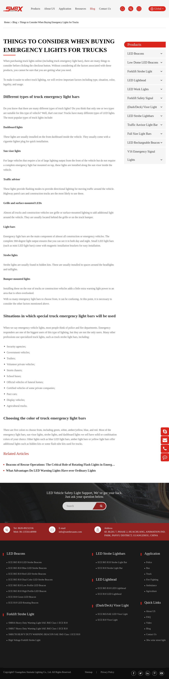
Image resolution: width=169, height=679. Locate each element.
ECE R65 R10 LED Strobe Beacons (24, 562)
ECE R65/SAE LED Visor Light (112, 614)
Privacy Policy (107, 672)
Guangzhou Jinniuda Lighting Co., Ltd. (33, 672)
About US (49, 8)
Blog (92, 8)
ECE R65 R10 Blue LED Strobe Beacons (27, 568)
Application (65, 8)
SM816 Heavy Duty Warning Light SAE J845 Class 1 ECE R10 (37, 623)
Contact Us (105, 8)
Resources (80, 8)
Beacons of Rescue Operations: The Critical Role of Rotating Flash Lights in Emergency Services (61, 464)
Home (7, 22)
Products (35, 8)
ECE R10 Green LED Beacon (21, 597)
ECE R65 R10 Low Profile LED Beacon (26, 585)
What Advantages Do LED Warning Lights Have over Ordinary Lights (51, 470)
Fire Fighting (151, 579)
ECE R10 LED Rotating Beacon (22, 603)
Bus (147, 568)
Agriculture (150, 591)
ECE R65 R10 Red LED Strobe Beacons (26, 574)
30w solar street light (155, 640)
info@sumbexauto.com (70, 531)
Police (148, 562)
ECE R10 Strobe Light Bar (109, 568)
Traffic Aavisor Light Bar (142, 124)
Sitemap (88, 672)
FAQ (147, 617)
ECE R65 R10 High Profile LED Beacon (26, 591)
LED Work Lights (138, 89)
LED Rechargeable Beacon (143, 142)
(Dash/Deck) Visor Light (142, 107)
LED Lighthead (136, 80)
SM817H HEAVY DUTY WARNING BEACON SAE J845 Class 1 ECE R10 (43, 634)
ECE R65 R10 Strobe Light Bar (111, 562)
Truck (148, 574)
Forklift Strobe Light (139, 71)
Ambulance (150, 585)
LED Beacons (135, 53)
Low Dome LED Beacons (142, 62)
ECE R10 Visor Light (107, 620)
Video (148, 623)
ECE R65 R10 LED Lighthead (111, 588)
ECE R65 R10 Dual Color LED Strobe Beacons (29, 579)
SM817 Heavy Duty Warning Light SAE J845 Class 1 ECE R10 (37, 628)
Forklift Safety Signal (140, 98)
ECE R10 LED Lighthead (108, 594)
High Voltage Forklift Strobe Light (23, 640)
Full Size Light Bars (139, 133)
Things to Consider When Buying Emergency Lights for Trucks (49, 22)
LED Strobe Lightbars (140, 116)
